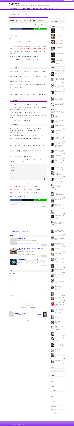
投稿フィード (53, 381)
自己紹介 (24, 8)
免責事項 (52, 396)
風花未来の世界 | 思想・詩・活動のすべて (58, 410)
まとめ (41, 8)
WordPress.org (53, 386)
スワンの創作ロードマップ (55, 413)
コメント (41, 206)
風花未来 (45, 206)
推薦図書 (45, 8)
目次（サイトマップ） (54, 404)
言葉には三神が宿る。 (22, 238)
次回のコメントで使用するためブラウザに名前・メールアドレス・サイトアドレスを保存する (26, 300)
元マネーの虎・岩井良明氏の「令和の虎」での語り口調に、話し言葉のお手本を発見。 (31, 249)
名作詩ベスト (57, 8)
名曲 (49, 8)
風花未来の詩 (29, 8)
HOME (11, 8)
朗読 (34, 8)
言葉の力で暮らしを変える (37, 26)
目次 (20, 8)
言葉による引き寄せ (44, 26)
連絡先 (37, 8)
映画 (52, 8)
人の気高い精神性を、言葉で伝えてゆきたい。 (28, 259)
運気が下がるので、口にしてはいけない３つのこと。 (28, 21)
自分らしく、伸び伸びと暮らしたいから (18, 196)
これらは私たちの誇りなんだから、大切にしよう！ (19, 231)
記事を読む (44, 244)
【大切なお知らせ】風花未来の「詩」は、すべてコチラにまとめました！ (25, 32)
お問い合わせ (53, 401)
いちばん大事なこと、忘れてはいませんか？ (18, 14)
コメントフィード (54, 383)
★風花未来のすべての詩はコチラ (28, 307)
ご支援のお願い (15, 8)
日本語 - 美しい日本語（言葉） (26, 261)
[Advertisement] (28, 220)
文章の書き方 (32, 251)
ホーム (28, 320)
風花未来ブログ (14, 4)
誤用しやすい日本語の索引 (55, 398)
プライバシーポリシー (54, 393)
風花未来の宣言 (53, 406)
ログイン (52, 378)
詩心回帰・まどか (33, 261)
